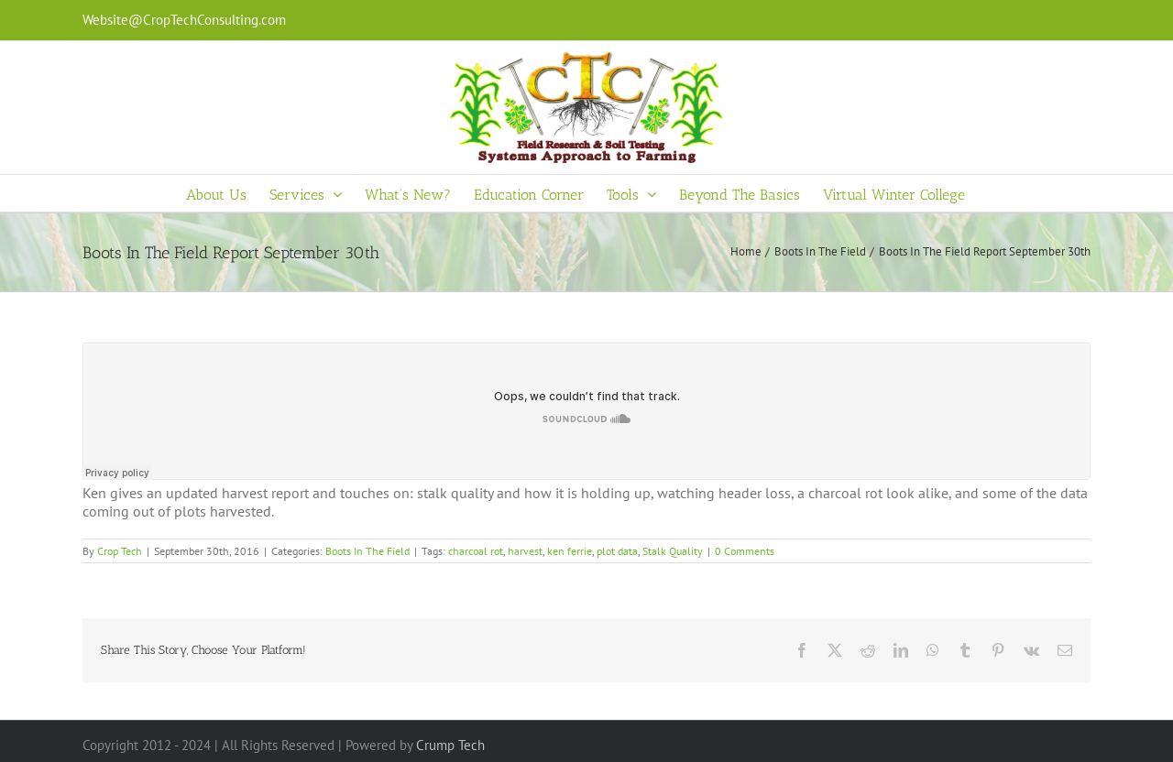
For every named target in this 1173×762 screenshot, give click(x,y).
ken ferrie (569, 551)
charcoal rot (475, 551)
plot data (617, 551)
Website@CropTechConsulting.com (184, 19)
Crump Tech (450, 745)
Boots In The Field (367, 551)
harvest (525, 551)
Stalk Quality (672, 551)
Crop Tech (119, 551)
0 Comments (744, 551)
